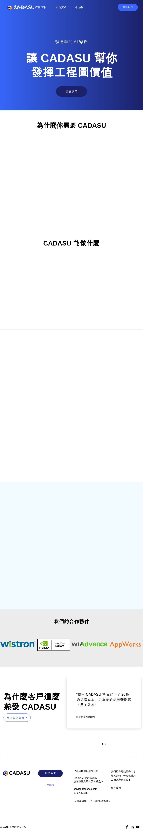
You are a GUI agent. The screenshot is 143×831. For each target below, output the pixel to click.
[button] (128, 7)
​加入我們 (116, 788)
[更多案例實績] (17, 717)
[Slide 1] (102, 744)
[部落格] (79, 7)
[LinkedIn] (132, 827)
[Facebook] (127, 827)
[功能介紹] (20, 7)
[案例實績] (61, 7)
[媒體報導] (40, 7)
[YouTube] (137, 827)
